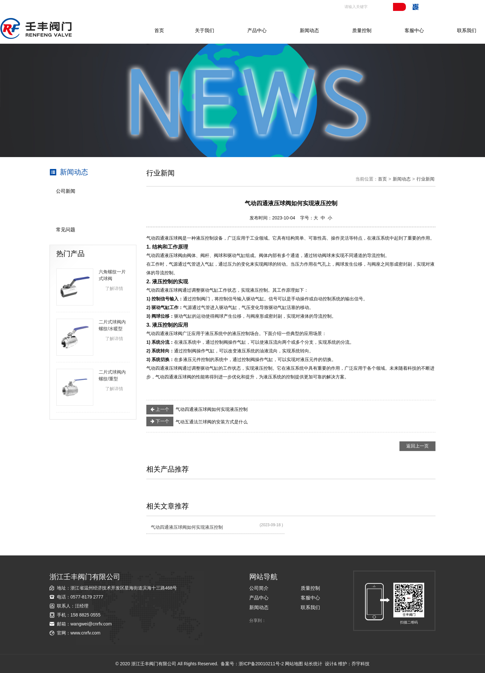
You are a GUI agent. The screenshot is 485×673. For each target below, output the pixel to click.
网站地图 (294, 663)
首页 (159, 30)
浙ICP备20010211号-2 (261, 663)
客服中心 (414, 30)
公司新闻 (65, 191)
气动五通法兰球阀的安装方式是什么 (197, 421)
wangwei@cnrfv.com (91, 623)
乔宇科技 (361, 663)
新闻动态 (309, 30)
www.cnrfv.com (85, 632)
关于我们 (204, 30)
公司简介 (259, 588)
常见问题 (65, 229)
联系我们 (466, 30)
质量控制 (361, 30)
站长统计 (313, 663)
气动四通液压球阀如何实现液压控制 (197, 409)
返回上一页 (417, 445)
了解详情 (114, 288)
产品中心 (257, 30)
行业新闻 (65, 210)
